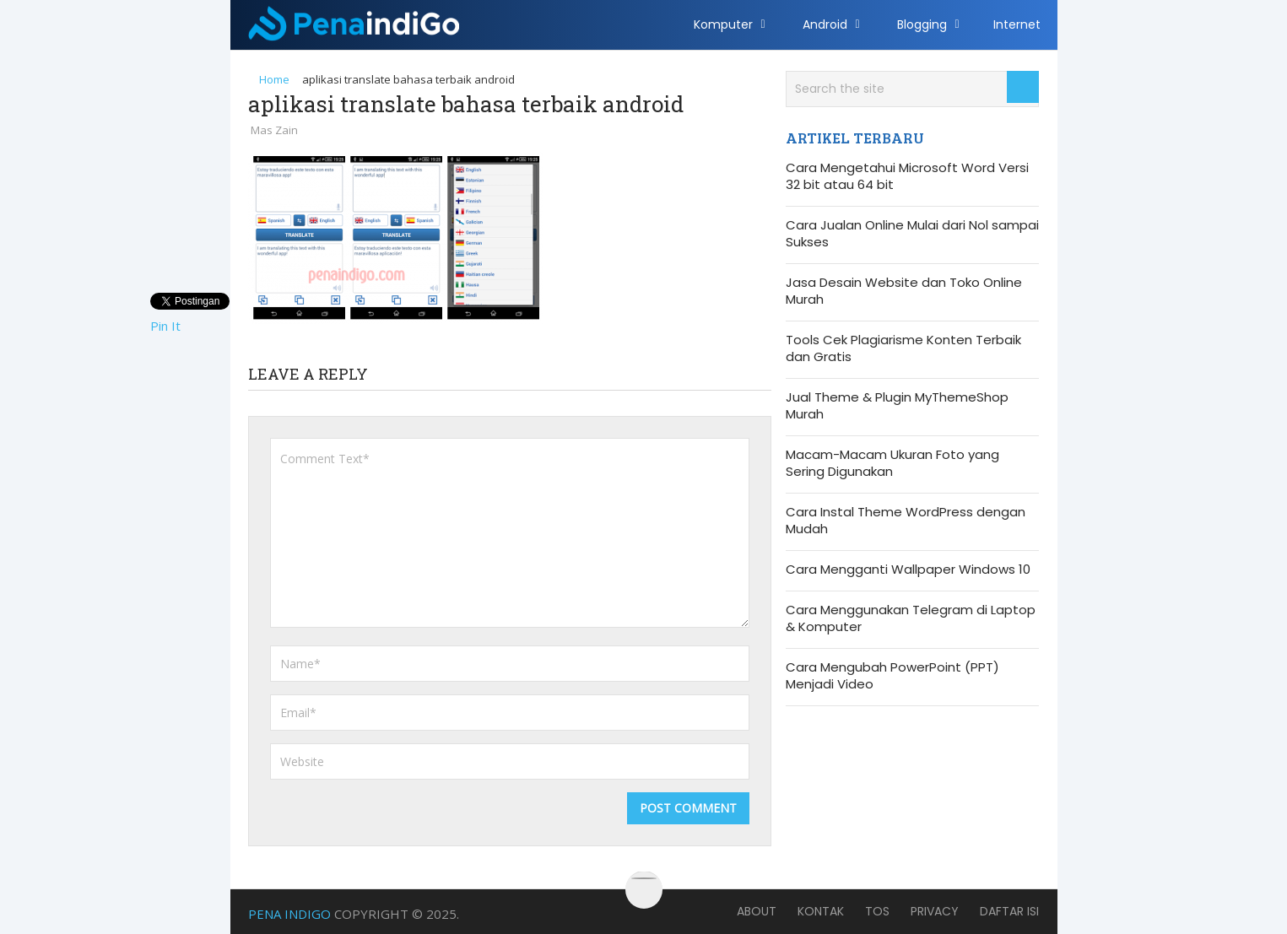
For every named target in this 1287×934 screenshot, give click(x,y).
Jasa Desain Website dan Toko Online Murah (904, 291)
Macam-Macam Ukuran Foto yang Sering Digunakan (892, 463)
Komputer (723, 24)
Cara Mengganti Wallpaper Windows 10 (908, 569)
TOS (877, 911)
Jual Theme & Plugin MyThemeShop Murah (897, 406)
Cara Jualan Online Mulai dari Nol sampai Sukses (912, 234)
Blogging (922, 24)
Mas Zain (274, 130)
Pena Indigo (289, 913)
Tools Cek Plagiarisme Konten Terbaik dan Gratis (903, 348)
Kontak (821, 911)
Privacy (935, 911)
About (756, 911)
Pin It (165, 325)
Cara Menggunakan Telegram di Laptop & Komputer (911, 618)
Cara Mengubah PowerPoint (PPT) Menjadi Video (892, 676)
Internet (1017, 24)
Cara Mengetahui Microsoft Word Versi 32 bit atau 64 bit (907, 176)
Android (825, 24)
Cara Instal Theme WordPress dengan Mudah (905, 520)
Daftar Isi (1009, 911)
